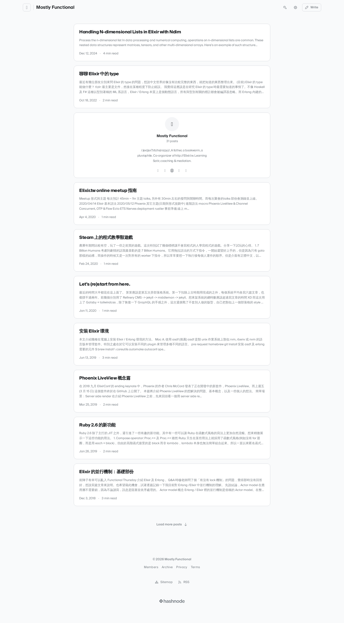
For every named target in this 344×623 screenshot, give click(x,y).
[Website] (172, 170)
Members (151, 567)
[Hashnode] (179, 170)
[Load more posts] (172, 524)
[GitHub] (165, 170)
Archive (167, 567)
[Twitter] (158, 170)
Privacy (181, 567)
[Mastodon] (186, 170)
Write (312, 7)
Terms (195, 567)
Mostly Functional (55, 7)
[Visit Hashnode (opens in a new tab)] (172, 601)
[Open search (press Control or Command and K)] (285, 7)
